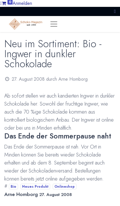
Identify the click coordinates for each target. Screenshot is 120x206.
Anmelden (22, 3)
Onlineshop (64, 186)
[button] (115, 11)
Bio (13, 186)
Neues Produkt (35, 186)
